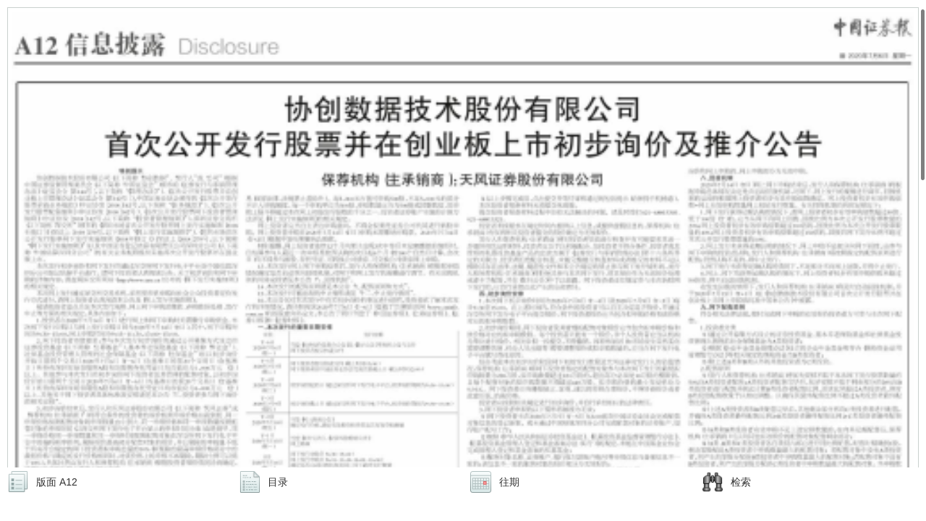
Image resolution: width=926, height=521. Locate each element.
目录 (278, 482)
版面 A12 (56, 482)
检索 (741, 482)
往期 (509, 482)
